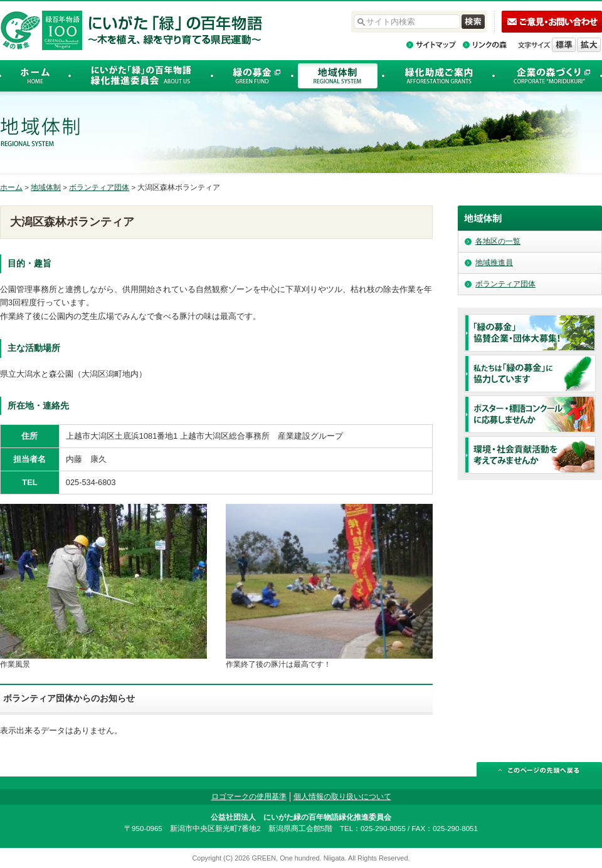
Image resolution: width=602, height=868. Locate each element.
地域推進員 (494, 262)
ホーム (11, 187)
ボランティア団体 (99, 187)
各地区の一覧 (497, 241)
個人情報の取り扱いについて (342, 796)
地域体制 (46, 187)
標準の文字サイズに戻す (564, 45)
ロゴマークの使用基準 (249, 796)
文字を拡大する (589, 45)
